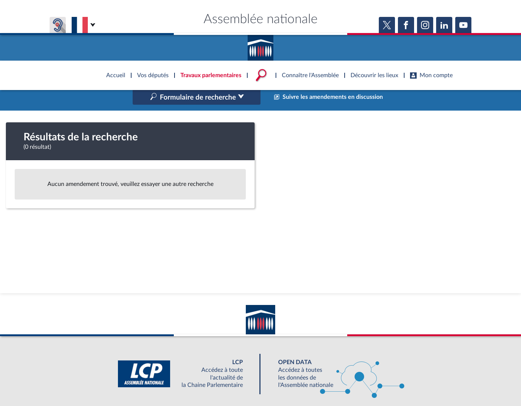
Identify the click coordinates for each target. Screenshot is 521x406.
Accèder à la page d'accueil (260, 45)
